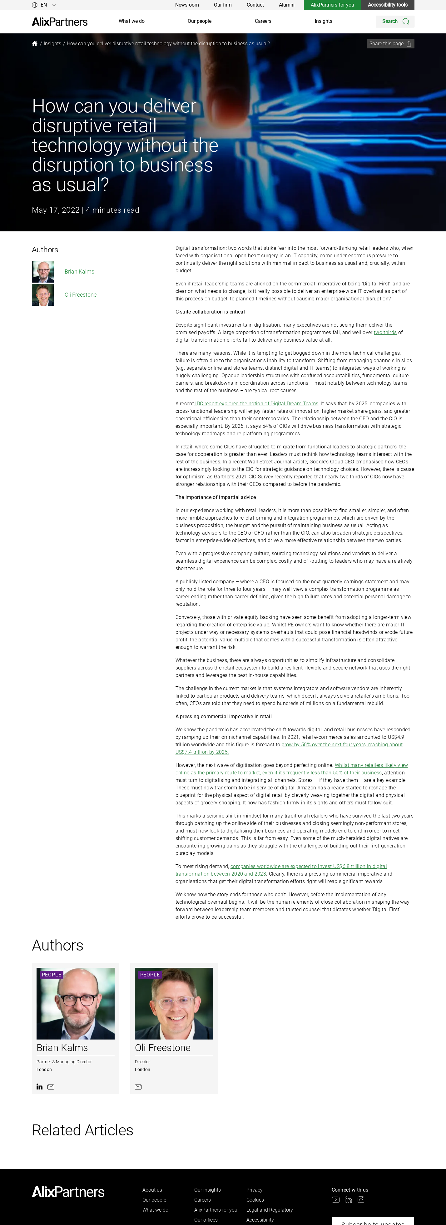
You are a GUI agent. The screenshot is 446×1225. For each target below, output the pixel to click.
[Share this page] (390, 44)
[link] (59, 21)
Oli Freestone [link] (64, 295)
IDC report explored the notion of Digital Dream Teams (256, 404)
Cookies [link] (255, 1200)
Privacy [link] (254, 1190)
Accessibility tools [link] (388, 5)
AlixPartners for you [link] (332, 5)
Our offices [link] (206, 1220)
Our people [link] (199, 21)
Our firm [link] (223, 5)
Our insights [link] (207, 1190)
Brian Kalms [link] (63, 272)
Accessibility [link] (260, 1220)
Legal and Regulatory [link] (269, 1210)
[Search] (395, 21)
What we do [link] (132, 21)
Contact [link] (255, 5)
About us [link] (152, 1190)
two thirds (385, 332)
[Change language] (44, 5)
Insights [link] (323, 21)
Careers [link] (263, 21)
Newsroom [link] (187, 5)
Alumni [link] (287, 5)
